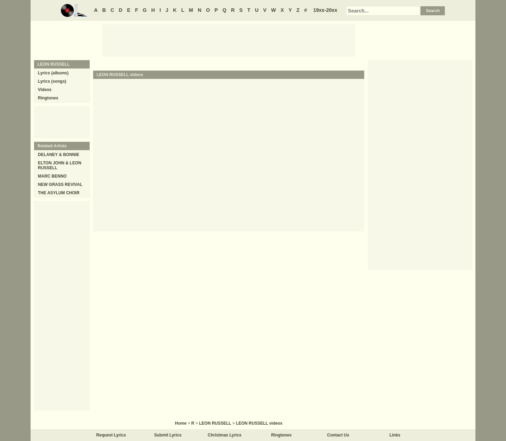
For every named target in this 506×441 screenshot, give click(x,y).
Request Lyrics (111, 435)
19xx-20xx (325, 10)
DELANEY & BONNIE (58, 154)
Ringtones (48, 98)
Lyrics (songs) (52, 81)
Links (395, 435)
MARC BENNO (52, 176)
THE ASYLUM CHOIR (59, 192)
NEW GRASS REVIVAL (60, 184)
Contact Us (338, 435)
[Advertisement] (228, 40)
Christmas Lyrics (225, 435)
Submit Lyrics (168, 435)
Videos (44, 89)
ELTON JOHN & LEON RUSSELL (59, 165)
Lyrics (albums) (53, 73)
